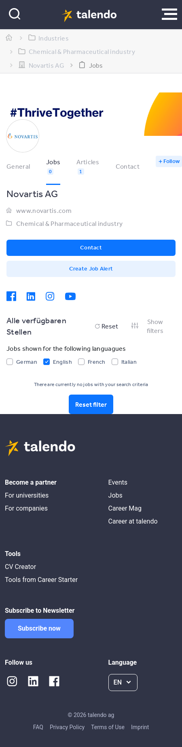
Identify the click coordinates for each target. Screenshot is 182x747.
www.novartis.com (44, 210)
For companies (26, 508)
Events (117, 482)
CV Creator (20, 567)
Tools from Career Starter (41, 580)
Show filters (146, 326)
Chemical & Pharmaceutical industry (69, 223)
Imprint (140, 727)
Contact (128, 166)
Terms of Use (108, 727)
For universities (27, 495)
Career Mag (125, 508)
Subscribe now (39, 628)
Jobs (115, 495)
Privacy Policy (67, 727)
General (18, 166)
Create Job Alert (91, 268)
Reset (105, 326)
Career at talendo (133, 521)
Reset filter (91, 404)
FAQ (38, 727)
